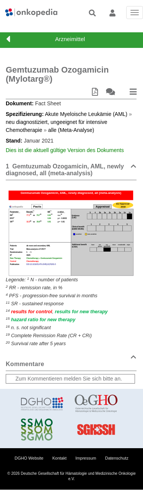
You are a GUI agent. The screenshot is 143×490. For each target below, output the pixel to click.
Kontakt (59, 458)
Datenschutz (117, 458)
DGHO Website (28, 458)
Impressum (86, 458)
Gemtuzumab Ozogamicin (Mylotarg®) (57, 74)
